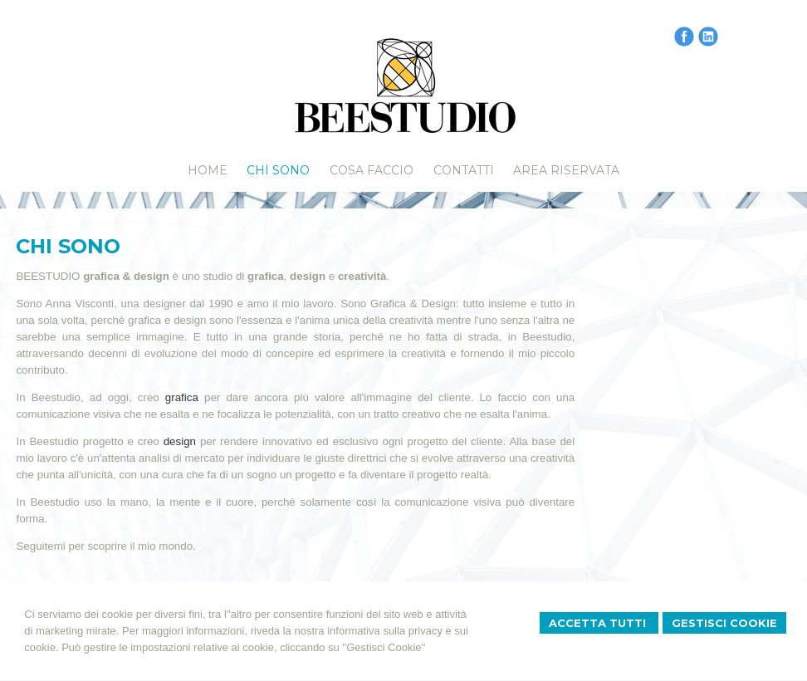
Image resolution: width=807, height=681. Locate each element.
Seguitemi (40, 546)
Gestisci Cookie (724, 623)
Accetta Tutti (599, 623)
